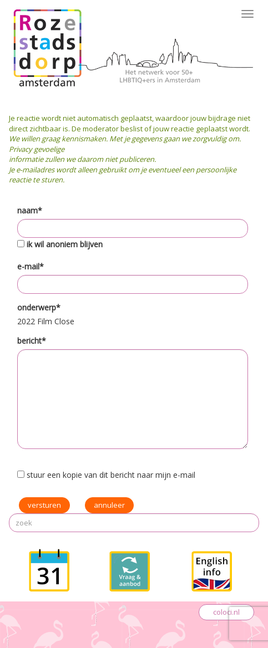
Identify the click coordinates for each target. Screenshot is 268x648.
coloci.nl (226, 612)
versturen (44, 505)
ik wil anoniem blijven (65, 244)
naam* (29, 210)
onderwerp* (38, 307)
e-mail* (30, 266)
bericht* (31, 340)
